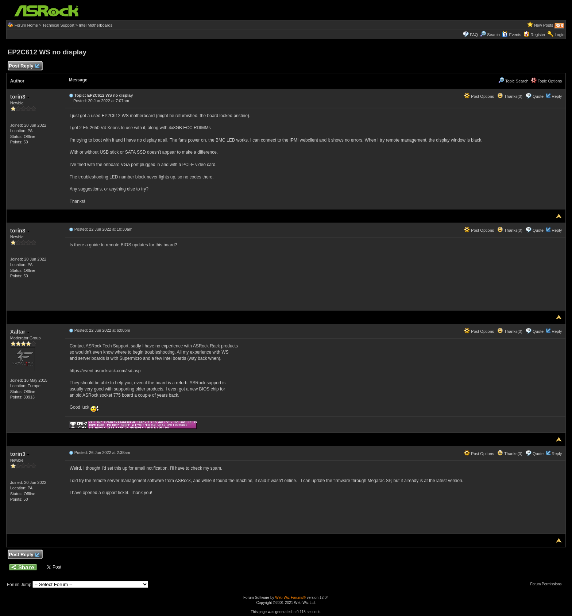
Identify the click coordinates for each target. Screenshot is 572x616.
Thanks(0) (509, 96)
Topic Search (513, 81)
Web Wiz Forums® (290, 598)
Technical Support (58, 25)
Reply (557, 96)
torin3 (20, 96)
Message (78, 79)
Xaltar (20, 331)
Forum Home (26, 25)
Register (537, 34)
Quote (538, 96)
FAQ (474, 34)
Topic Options (546, 81)
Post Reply (24, 66)
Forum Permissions (547, 584)
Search (493, 34)
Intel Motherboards (95, 25)
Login (559, 34)
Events (511, 34)
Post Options (479, 96)
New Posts (543, 25)
